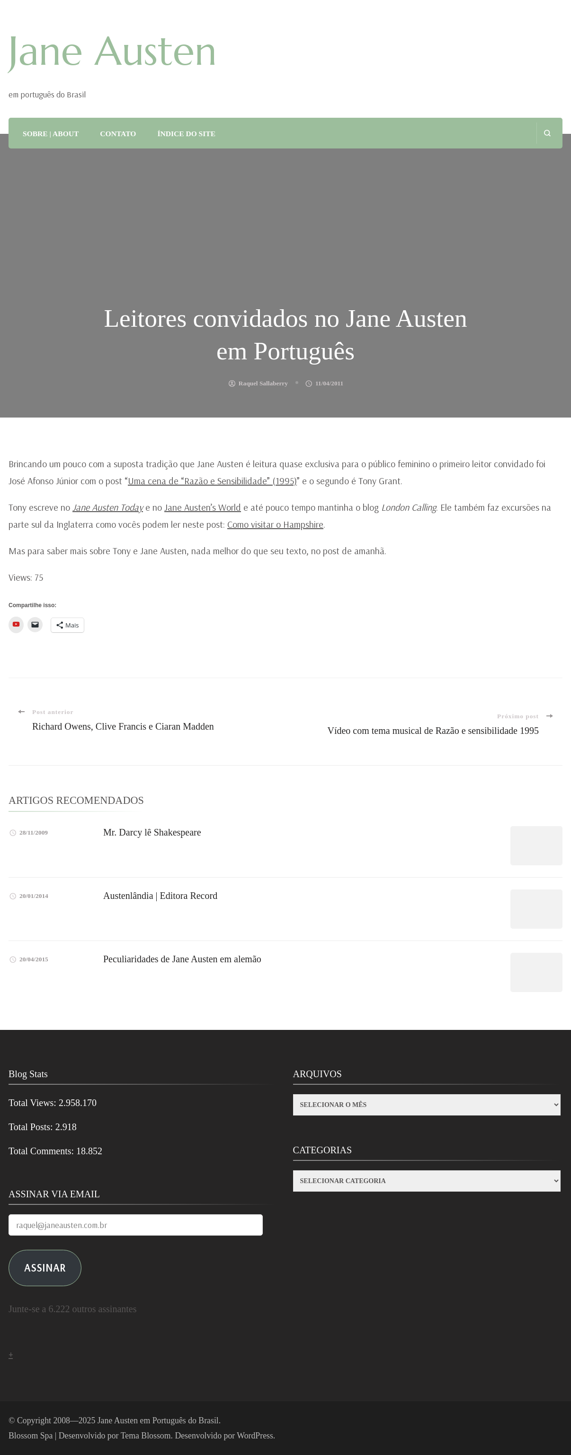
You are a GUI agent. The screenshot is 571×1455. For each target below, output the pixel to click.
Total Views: (34, 1103)
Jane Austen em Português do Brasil (158, 1420)
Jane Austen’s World (202, 507)
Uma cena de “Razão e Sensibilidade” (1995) (212, 481)
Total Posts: (32, 1127)
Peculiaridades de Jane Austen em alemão (182, 959)
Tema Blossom (146, 1435)
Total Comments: (42, 1151)
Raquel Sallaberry (263, 383)
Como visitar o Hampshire (275, 524)
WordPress (255, 1435)
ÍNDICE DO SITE (186, 134)
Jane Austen (113, 51)
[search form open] (547, 133)
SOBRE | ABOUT (51, 134)
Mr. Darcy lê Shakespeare (152, 832)
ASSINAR (45, 1267)
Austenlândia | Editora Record (160, 895)
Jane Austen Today (107, 507)
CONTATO (118, 134)
